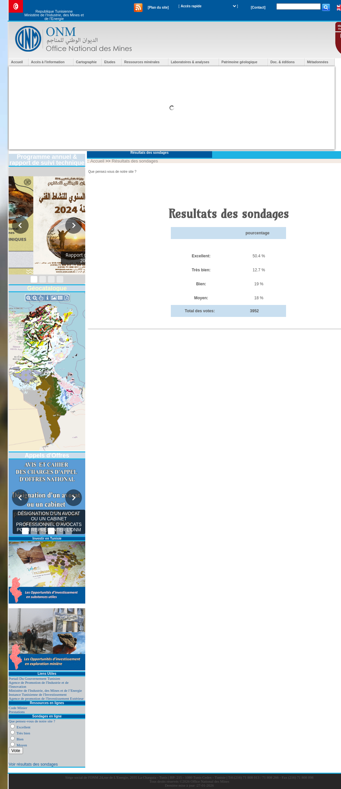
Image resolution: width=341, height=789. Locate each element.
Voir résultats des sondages (33, 764)
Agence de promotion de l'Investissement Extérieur (46, 698)
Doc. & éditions (282, 62)
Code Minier (18, 708)
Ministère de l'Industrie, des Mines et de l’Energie (45, 690)
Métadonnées (317, 62)
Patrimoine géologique (239, 62)
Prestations (17, 712)
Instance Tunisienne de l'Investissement (38, 694)
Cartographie (86, 62)
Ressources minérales (142, 62)
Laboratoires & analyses (190, 62)
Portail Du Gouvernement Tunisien (34, 678)
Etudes (109, 62)
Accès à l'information (48, 62)
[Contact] (258, 7)
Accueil (17, 62)
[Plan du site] (158, 7)
